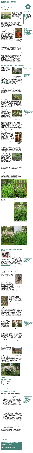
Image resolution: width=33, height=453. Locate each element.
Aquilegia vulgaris (7, 89)
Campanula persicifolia (10, 82)
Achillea (25, 15)
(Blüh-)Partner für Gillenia (28, 68)
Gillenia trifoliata (26, 67)
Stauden (10, 2)
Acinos (25, 16)
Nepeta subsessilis (4, 87)
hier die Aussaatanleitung (5, 265)
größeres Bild (3, 377)
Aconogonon (26, 18)
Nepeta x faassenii (8, 86)
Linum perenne (15, 88)
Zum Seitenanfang (4, 439)
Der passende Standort (28, 69)
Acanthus (25, 14)
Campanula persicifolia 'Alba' (17, 118)
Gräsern (15, 2)
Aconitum (25, 17)
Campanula (3, 81)
